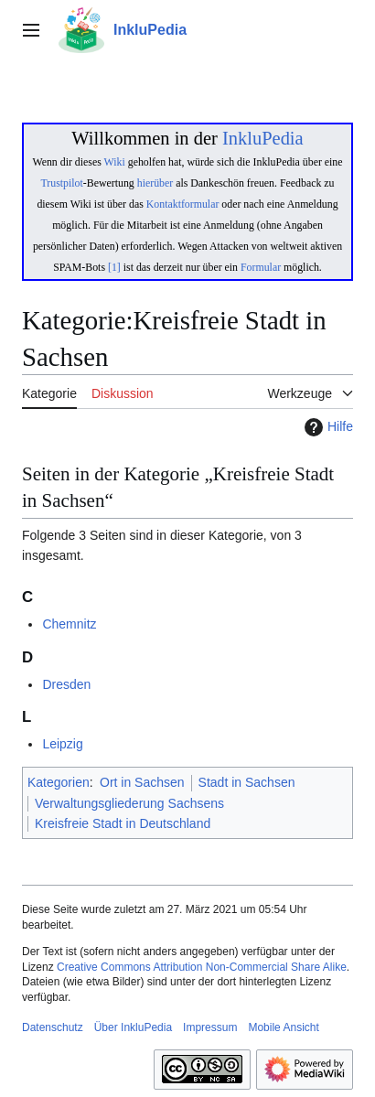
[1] (114, 267)
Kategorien (58, 782)
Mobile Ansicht (283, 1027)
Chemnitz (69, 624)
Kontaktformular (183, 204)
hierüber (155, 183)
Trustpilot (62, 183)
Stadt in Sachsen (246, 782)
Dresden (66, 684)
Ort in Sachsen (142, 782)
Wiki (114, 162)
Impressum (210, 1027)
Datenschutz (52, 1027)
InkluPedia (263, 138)
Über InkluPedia (133, 1027)
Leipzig (62, 744)
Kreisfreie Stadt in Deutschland (122, 823)
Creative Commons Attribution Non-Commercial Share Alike (202, 967)
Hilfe (326, 427)
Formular (261, 267)
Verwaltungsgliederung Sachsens (129, 803)
